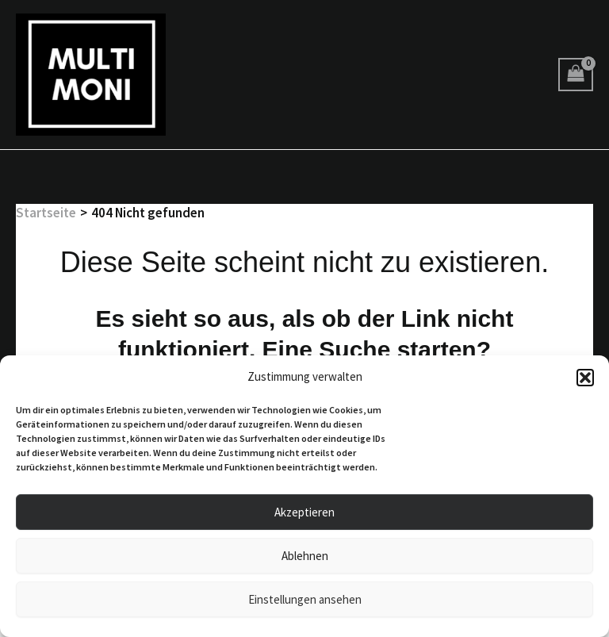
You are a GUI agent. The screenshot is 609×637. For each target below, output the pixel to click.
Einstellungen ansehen (305, 599)
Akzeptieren (304, 512)
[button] (585, 378)
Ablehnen (305, 555)
